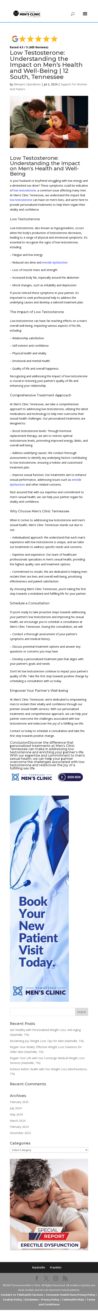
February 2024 (19, 1121)
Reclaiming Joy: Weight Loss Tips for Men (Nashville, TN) (47, 1035)
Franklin (55, 1261)
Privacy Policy (50, 1293)
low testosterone (24, 184)
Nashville (38, 1261)
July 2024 (16, 1102)
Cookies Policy (12, 1293)
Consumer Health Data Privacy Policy (70, 1288)
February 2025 (19, 1096)
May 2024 (16, 1108)
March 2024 (17, 1115)
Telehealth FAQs (73, 1293)
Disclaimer (32, 1293)
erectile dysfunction (55, 256)
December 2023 (20, 1127)
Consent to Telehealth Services (22, 1288)
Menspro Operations (27, 78)
